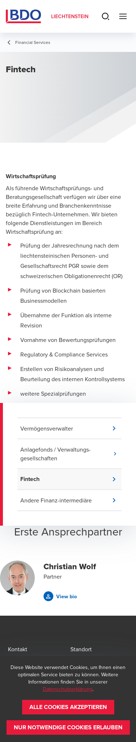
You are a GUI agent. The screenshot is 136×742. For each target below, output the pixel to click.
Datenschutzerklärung (67, 689)
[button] (70, 428)
